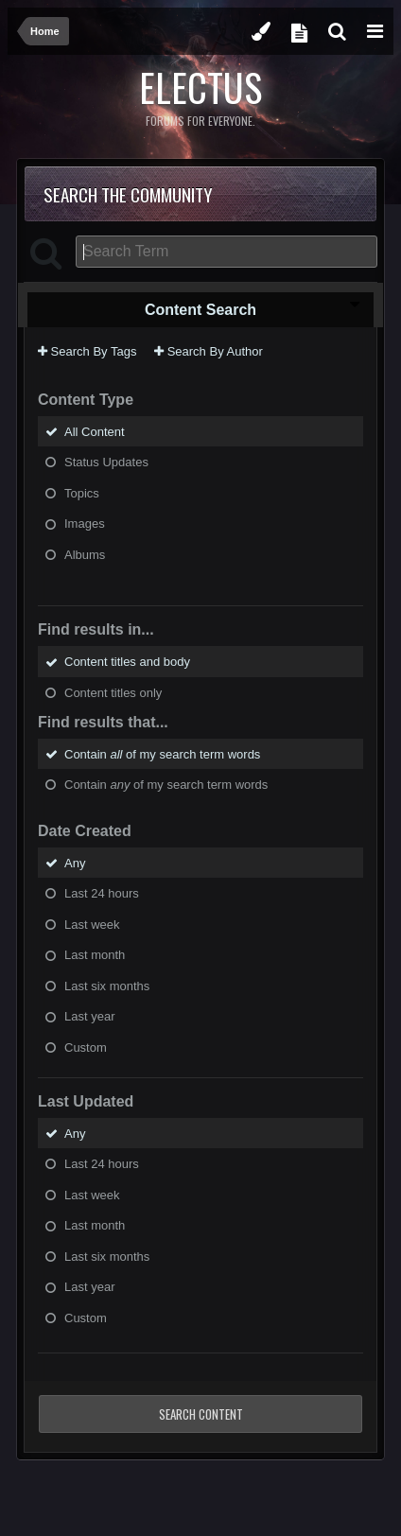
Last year (89, 1016)
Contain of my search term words (162, 753)
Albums (84, 554)
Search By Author (208, 351)
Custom (85, 1047)
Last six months (106, 985)
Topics (81, 492)
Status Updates (106, 462)
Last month (94, 955)
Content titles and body (127, 662)
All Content (94, 431)
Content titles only (113, 693)
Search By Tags (87, 351)
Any (74, 862)
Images (84, 523)
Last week (92, 923)
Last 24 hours (101, 893)
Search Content (201, 1414)
